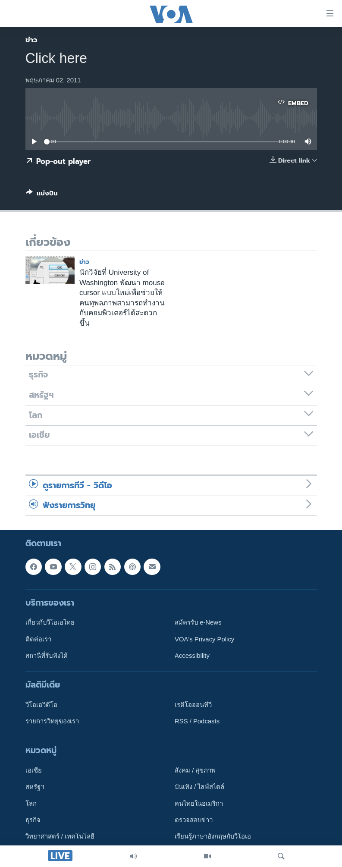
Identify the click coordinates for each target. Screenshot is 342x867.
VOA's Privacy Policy (204, 639)
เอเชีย (33, 770)
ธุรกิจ (33, 820)
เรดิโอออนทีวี (193, 704)
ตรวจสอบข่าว (194, 820)
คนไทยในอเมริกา (199, 803)
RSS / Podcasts (197, 721)
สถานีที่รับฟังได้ (46, 655)
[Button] (42, 195)
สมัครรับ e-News (198, 622)
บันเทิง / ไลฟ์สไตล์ (199, 787)
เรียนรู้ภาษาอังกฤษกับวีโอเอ (213, 836)
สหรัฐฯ (34, 787)
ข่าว (31, 39)
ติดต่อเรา (38, 639)
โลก (31, 803)
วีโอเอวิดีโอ (41, 704)
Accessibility (192, 655)
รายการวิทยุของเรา (52, 721)
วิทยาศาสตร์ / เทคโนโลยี (59, 836)
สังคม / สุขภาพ (195, 770)
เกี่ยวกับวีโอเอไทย (50, 622)
